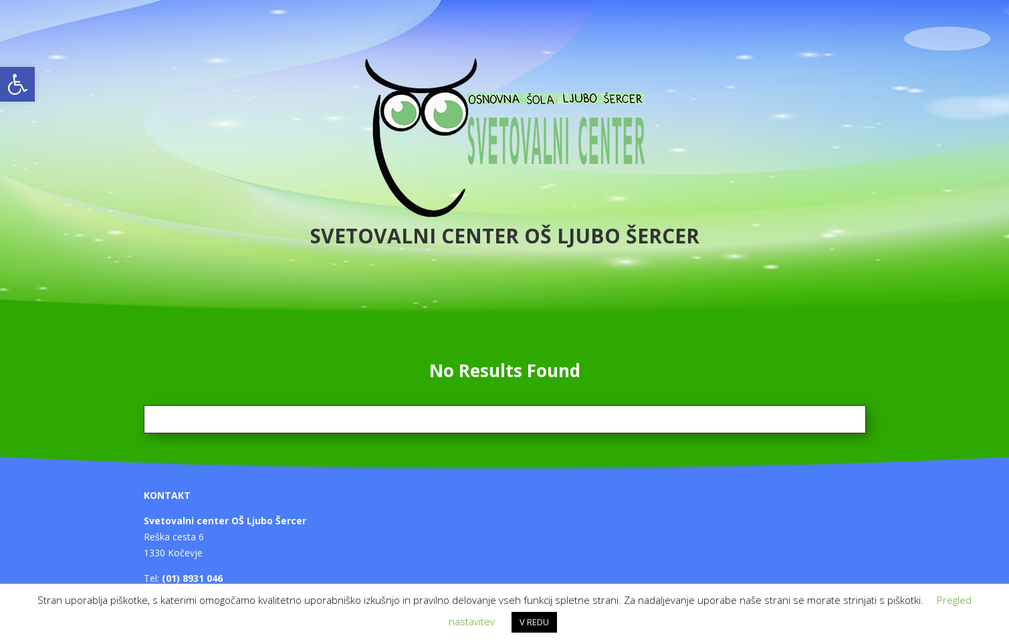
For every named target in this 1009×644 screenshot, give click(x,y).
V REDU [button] (534, 622)
